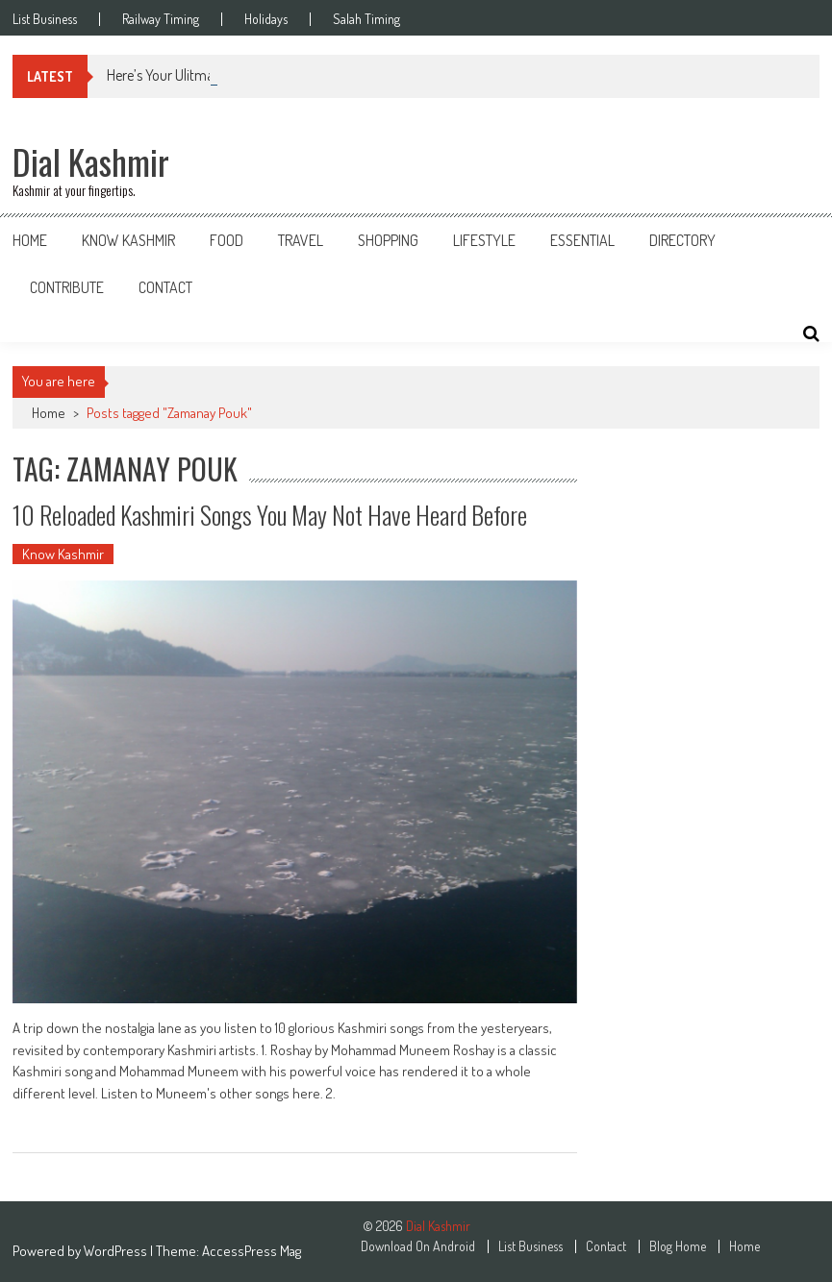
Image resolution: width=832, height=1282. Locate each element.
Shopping (388, 240)
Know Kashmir (128, 240)
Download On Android (418, 1246)
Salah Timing (366, 19)
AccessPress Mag (251, 1251)
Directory (682, 240)
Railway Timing (160, 19)
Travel (300, 240)
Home (30, 240)
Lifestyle (484, 240)
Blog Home (677, 1246)
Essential (582, 240)
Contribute (67, 287)
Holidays (266, 19)
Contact (165, 287)
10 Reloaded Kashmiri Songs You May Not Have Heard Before (270, 514)
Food (226, 240)
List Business (45, 19)
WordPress (117, 1251)
